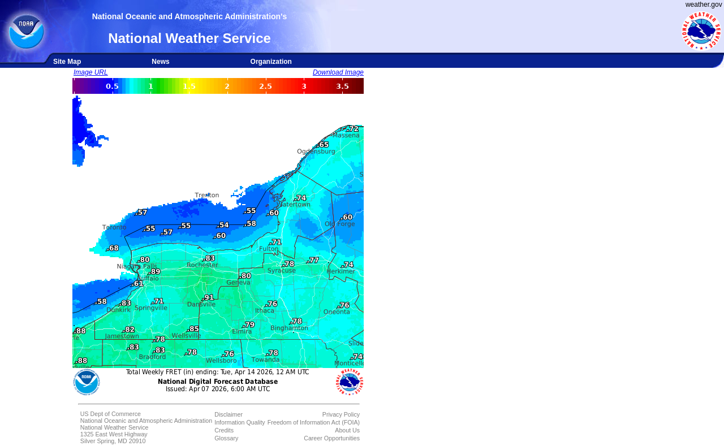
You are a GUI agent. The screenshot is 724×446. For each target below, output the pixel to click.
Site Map (67, 62)
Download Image (338, 72)
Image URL (91, 72)
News (160, 62)
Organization (271, 62)
